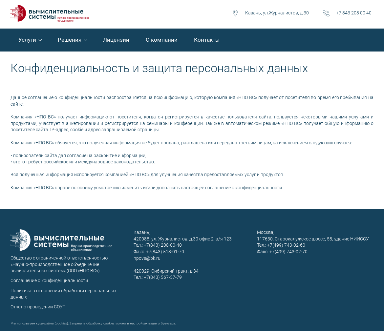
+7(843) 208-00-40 (162, 245)
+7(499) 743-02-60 (286, 245)
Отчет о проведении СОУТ (38, 306)
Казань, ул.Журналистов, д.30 (277, 12)
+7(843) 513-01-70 (165, 251)
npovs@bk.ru (147, 258)
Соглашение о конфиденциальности (49, 280)
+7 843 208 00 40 (354, 12)
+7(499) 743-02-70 (288, 251)
